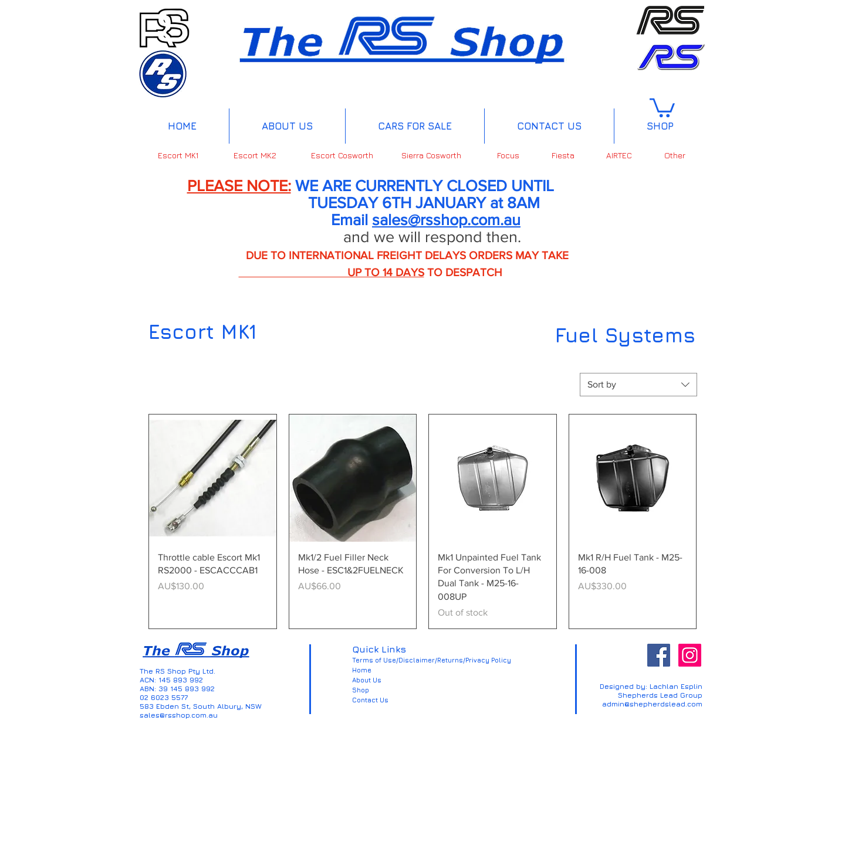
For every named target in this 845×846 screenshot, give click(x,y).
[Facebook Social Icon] (658, 655)
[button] (662, 106)
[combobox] (638, 384)
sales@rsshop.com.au (446, 219)
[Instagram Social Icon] (689, 655)
